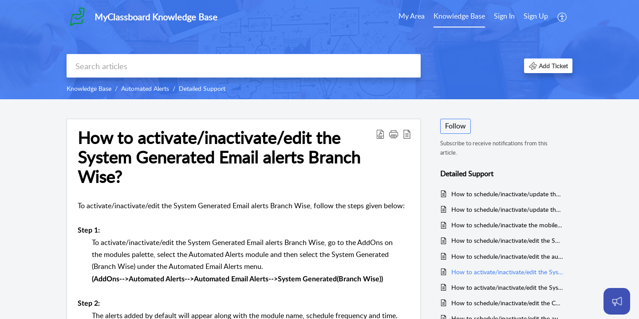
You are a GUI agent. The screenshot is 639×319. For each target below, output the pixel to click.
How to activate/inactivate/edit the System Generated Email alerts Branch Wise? (507, 272)
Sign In (504, 16)
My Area (411, 16)
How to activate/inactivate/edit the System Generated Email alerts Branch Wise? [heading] (219, 157)
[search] (244, 66)
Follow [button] (455, 126)
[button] (562, 17)
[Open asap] (617, 301)
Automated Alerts (145, 88)
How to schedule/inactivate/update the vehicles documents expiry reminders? (507, 209)
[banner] (319, 49)
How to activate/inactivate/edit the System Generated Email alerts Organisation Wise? (507, 287)
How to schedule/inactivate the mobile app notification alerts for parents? (507, 225)
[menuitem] (411, 16)
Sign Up (536, 16)
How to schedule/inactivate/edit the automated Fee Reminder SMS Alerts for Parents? (507, 256)
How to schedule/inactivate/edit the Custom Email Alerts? (507, 303)
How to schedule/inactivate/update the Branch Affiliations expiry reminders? (507, 194)
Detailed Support (202, 88)
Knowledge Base (459, 16)
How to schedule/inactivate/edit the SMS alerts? (507, 240)
